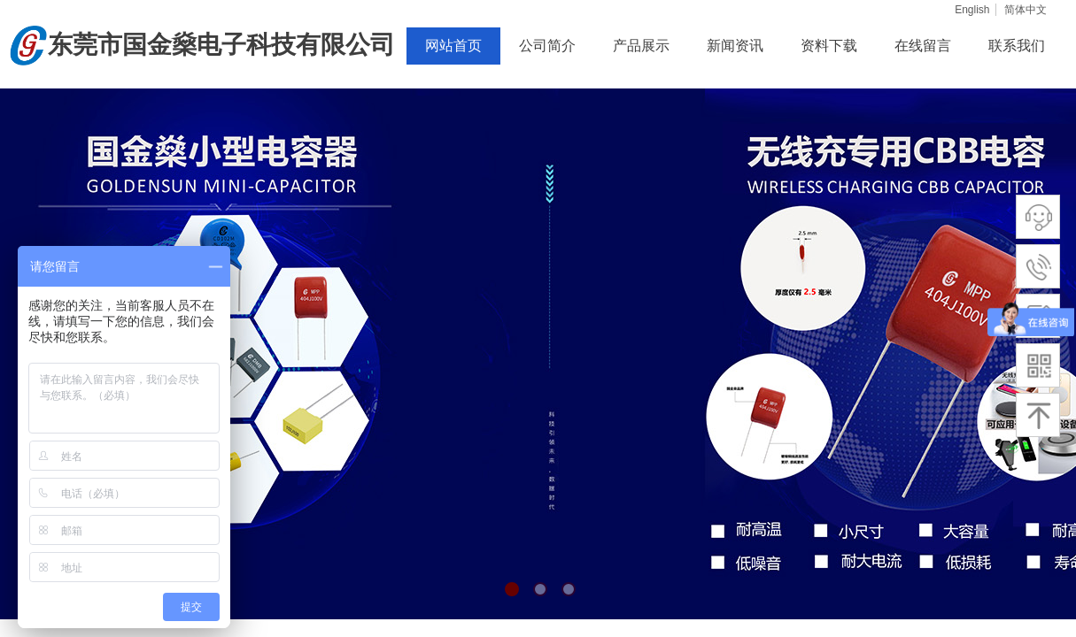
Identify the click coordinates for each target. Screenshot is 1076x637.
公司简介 (547, 45)
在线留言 (922, 45)
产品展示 (641, 45)
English (972, 10)
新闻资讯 (735, 45)
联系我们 (1016, 45)
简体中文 (1025, 10)
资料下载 (829, 45)
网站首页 (453, 45)
